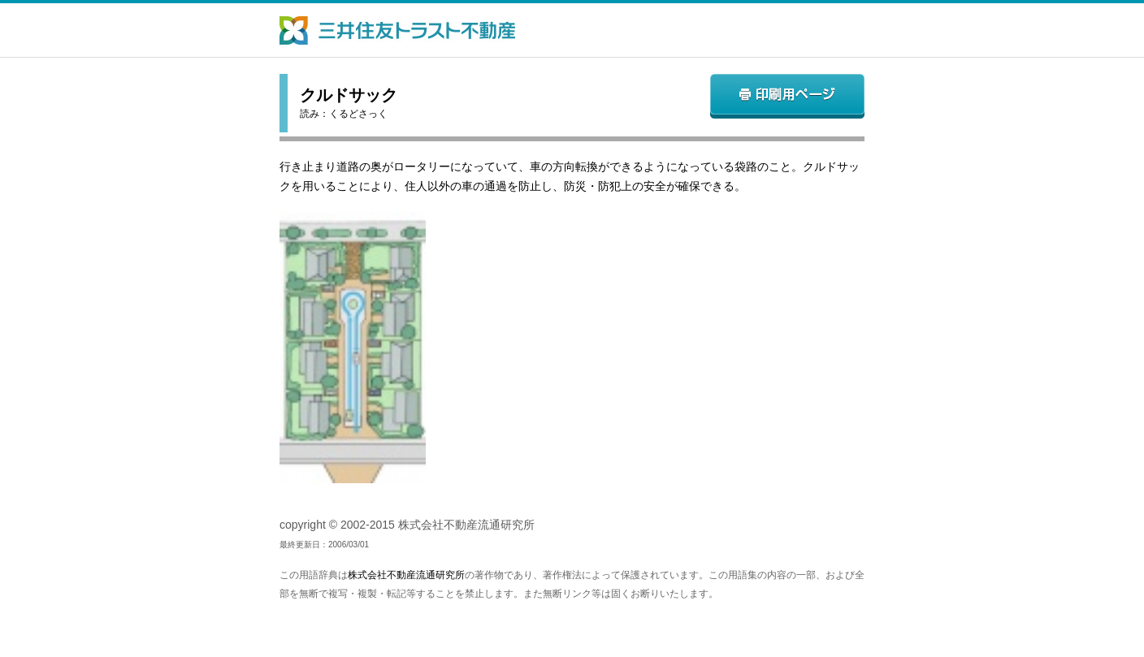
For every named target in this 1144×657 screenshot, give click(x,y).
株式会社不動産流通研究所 (406, 575)
